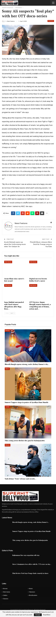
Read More (46, 615)
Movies (7, 330)
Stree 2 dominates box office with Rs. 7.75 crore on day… (31, 564)
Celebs (7, 407)
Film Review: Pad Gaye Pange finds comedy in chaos (30, 573)
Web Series (50, 21)
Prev (7, 313)
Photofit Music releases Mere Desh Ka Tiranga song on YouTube (41, 244)
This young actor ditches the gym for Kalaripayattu (30, 540)
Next (12, 313)
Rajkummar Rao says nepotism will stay (25, 555)
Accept (37, 615)
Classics (5, 598)
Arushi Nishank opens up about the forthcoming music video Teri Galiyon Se (15, 244)
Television (32, 592)
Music (7, 369)
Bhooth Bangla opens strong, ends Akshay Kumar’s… (30, 522)
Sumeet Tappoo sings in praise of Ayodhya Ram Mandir (31, 531)
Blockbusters (33, 595)
